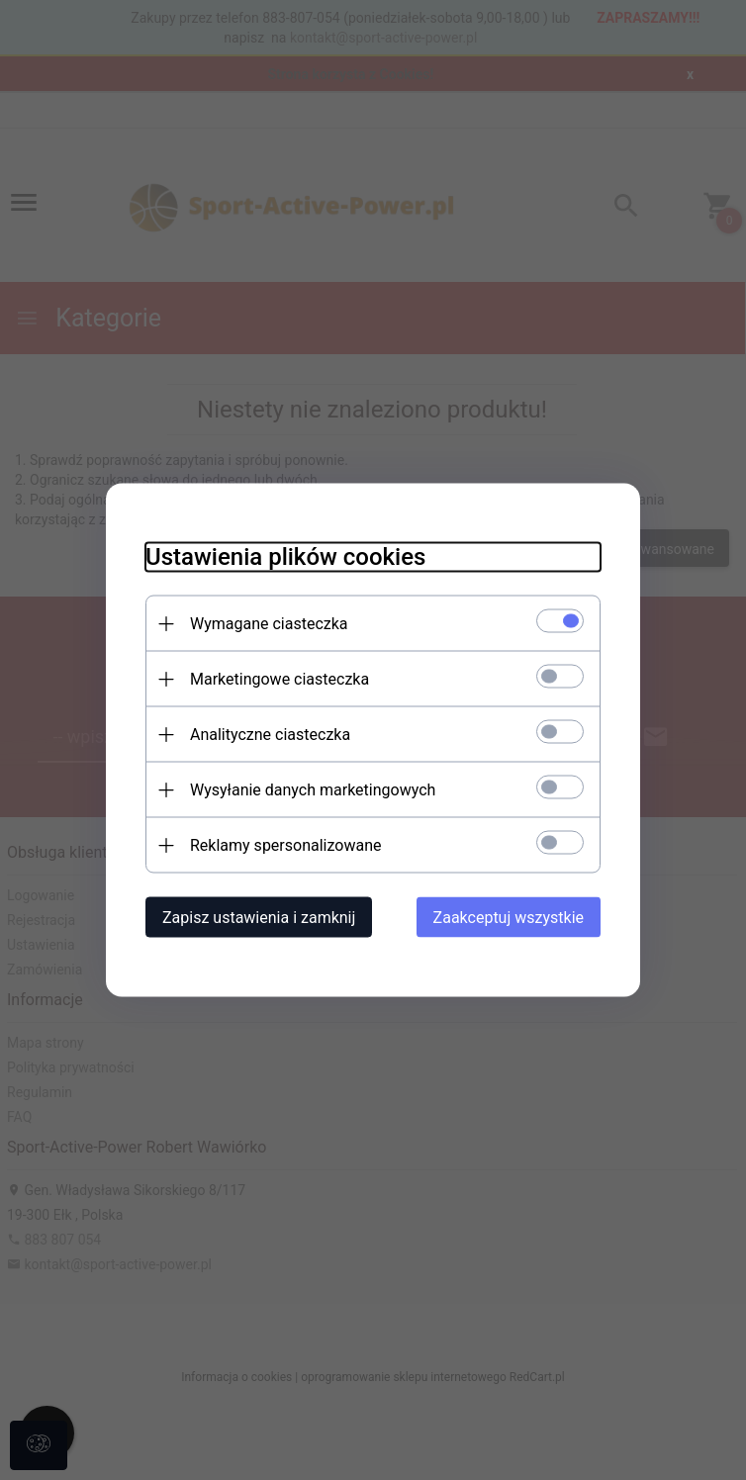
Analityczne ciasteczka (270, 734)
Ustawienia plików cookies (285, 557)
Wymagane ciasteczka (269, 623)
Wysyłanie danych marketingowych (312, 790)
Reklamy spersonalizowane (285, 845)
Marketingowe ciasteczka (279, 679)
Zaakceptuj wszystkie (508, 917)
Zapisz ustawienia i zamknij (258, 917)
